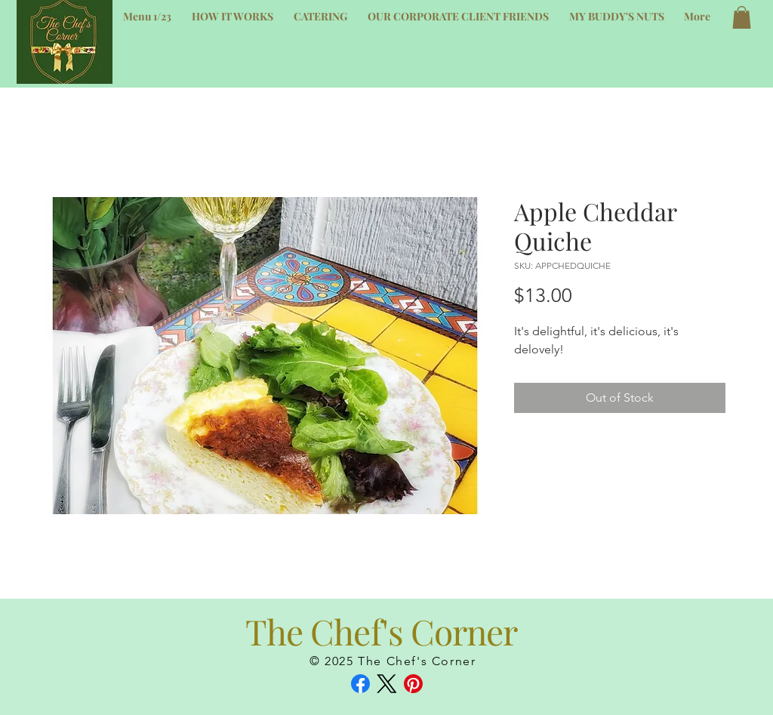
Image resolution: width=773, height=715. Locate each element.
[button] (741, 17)
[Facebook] (360, 683)
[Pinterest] (413, 683)
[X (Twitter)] (386, 683)
